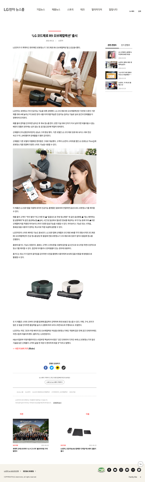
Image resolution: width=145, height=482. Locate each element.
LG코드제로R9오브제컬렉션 (41, 392)
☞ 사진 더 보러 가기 (20, 348)
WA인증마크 (101, 470)
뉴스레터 (131, 11)
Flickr (133, 470)
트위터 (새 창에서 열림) (52, 368)
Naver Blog (127, 470)
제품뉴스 (56, 9)
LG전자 (28, 392)
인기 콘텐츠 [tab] (125, 45)
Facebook (109, 470)
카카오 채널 (139, 470)
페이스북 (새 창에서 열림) (46, 368)
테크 (82, 9)
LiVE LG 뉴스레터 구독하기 (54, 382)
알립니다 (113, 9)
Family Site (135, 477)
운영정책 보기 (57, 403)
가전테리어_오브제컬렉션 (59, 392)
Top (141, 464)
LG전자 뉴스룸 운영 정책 (11, 471)
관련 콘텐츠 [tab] (113, 45)
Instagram (121, 470)
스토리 (70, 9)
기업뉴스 (41, 9)
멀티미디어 (97, 9)
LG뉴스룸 (20, 392)
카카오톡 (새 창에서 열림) (58, 368)
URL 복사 (64, 368)
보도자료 (72, 392)
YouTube (115, 470)
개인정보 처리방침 (28, 471)
